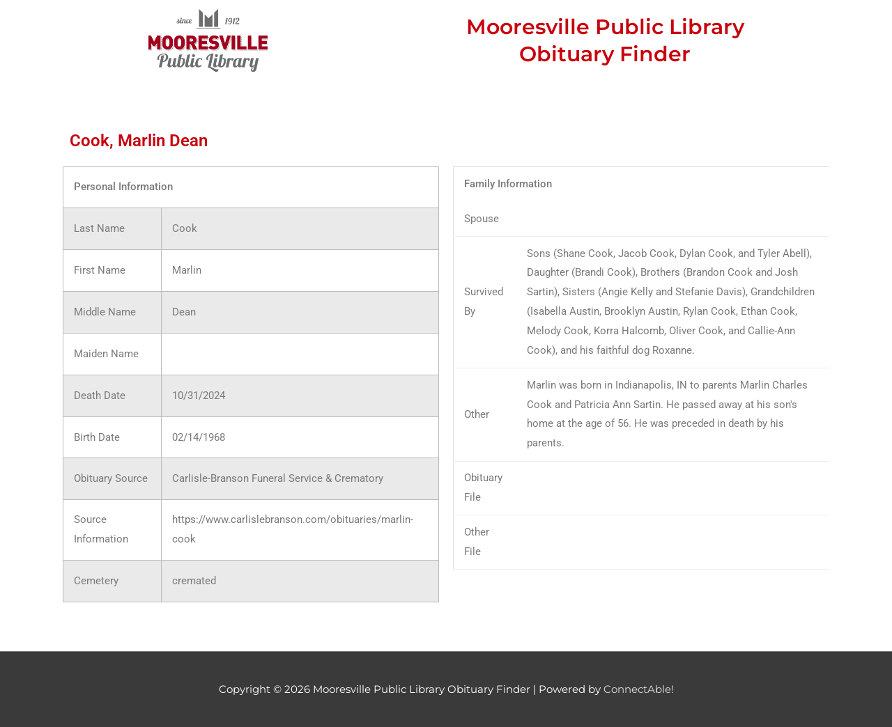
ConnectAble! (638, 689)
